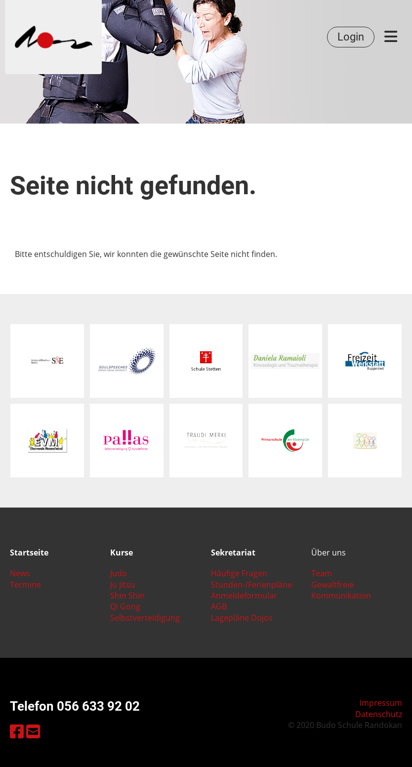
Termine (25, 584)
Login (350, 37)
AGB (219, 606)
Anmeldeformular (244, 595)
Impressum (381, 702)
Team (321, 573)
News (20, 573)
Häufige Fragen (239, 573)
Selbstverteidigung (145, 617)
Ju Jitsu (122, 584)
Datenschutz (378, 714)
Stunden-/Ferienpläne (251, 584)
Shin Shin (127, 595)
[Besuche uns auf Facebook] (17, 731)
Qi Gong (125, 606)
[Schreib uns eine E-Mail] (33, 731)
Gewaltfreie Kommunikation (341, 590)
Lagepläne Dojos (242, 617)
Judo (118, 573)
